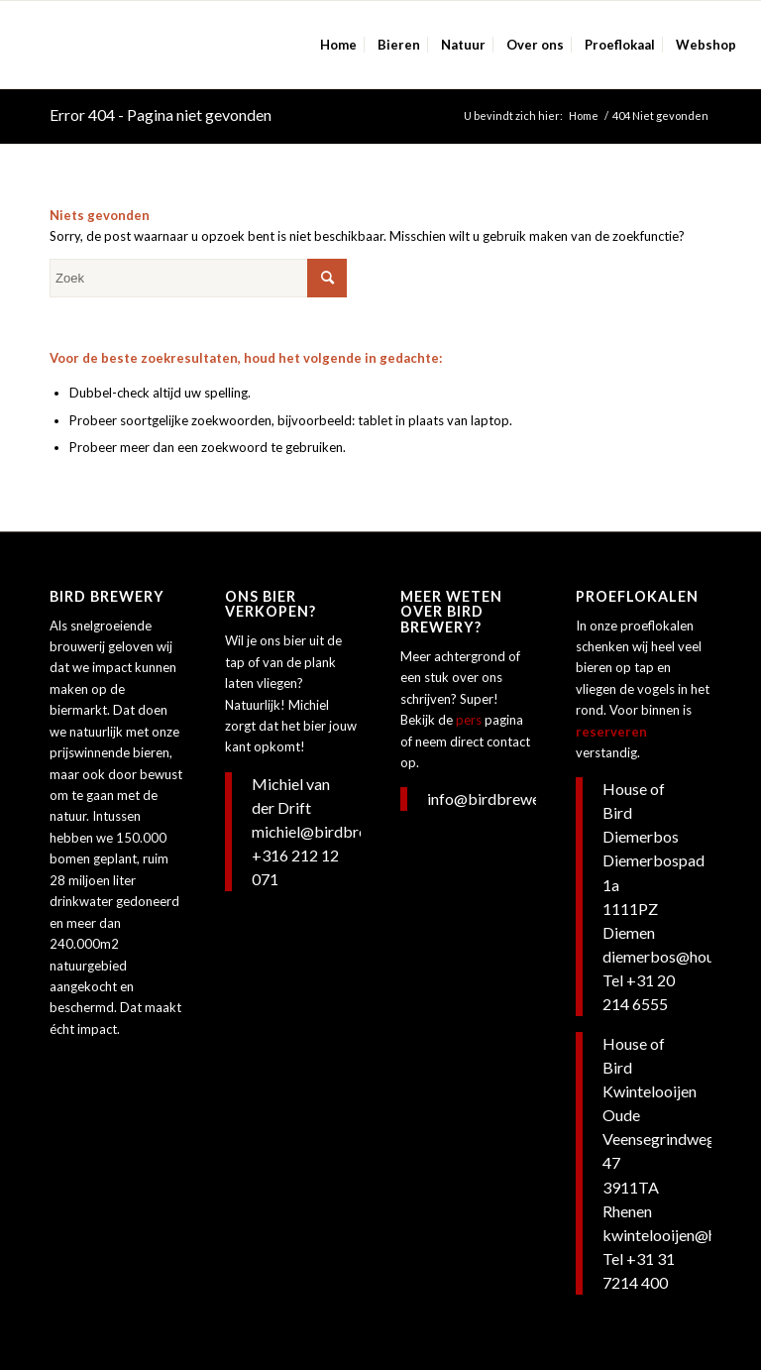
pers (469, 720)
